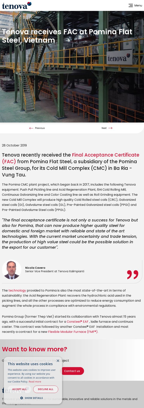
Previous (40, 127)
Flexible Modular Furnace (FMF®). (73, 331)
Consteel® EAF (78, 321)
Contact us (72, 370)
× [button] (57, 361)
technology (17, 290)
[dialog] (33, 380)
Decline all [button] (46, 389)
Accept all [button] (19, 389)
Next (104, 127)
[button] (33, 398)
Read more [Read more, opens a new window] (35, 381)
